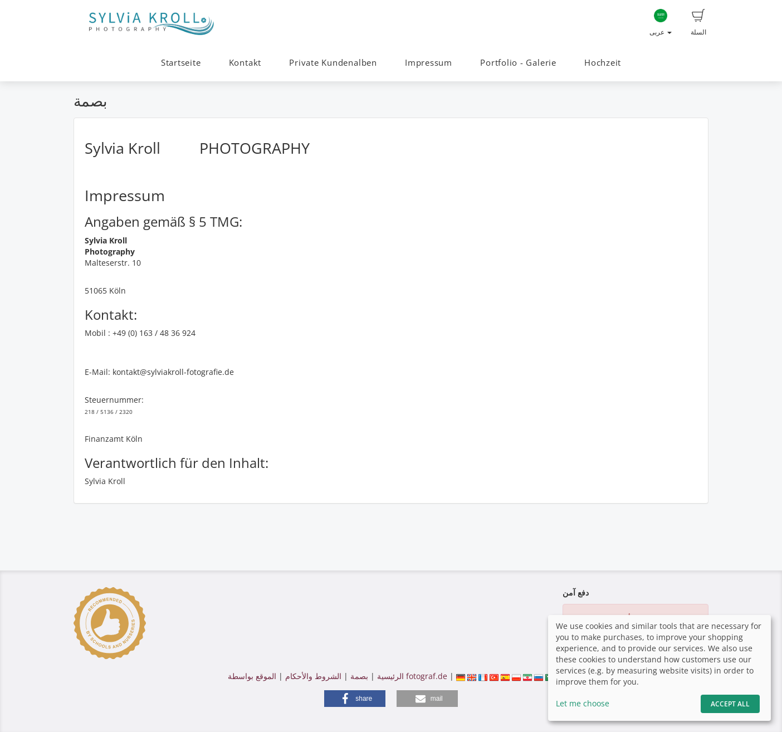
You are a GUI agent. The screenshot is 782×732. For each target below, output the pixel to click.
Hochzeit (602, 63)
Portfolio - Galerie (518, 63)
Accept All (730, 704)
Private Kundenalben (333, 63)
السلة (698, 23)
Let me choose (582, 703)
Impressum (428, 63)
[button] (354, 698)
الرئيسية (389, 676)
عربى (660, 23)
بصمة (358, 676)
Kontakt (245, 63)
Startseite (181, 63)
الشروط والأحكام (313, 676)
